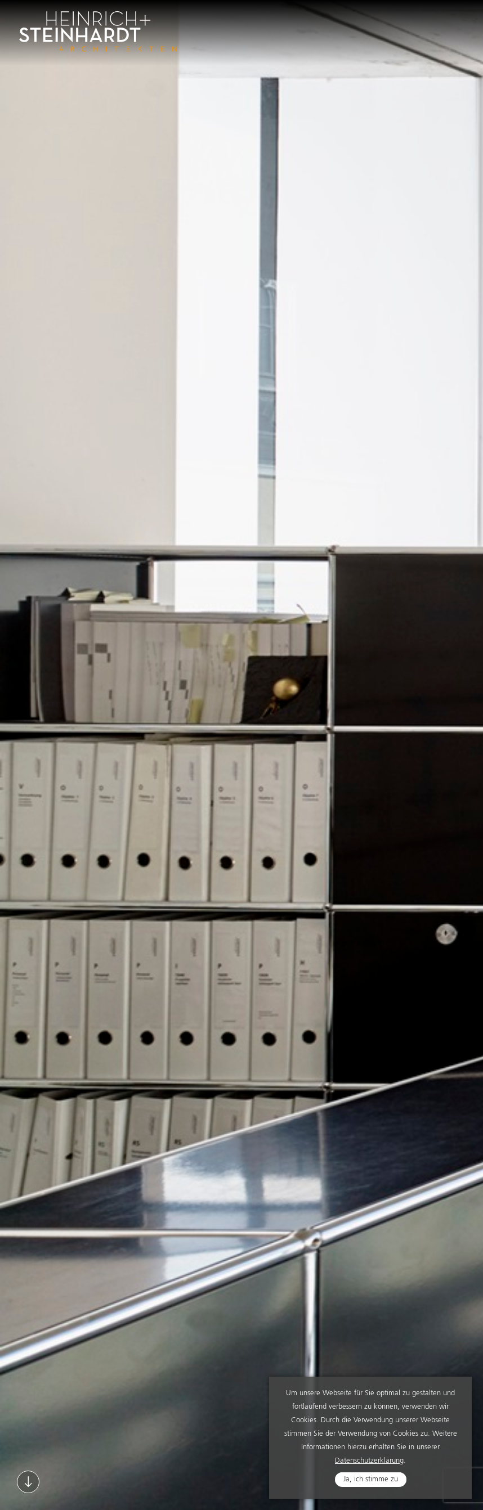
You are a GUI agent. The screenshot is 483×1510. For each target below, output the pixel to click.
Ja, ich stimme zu (370, 1480)
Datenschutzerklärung (369, 1462)
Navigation (451, 24)
